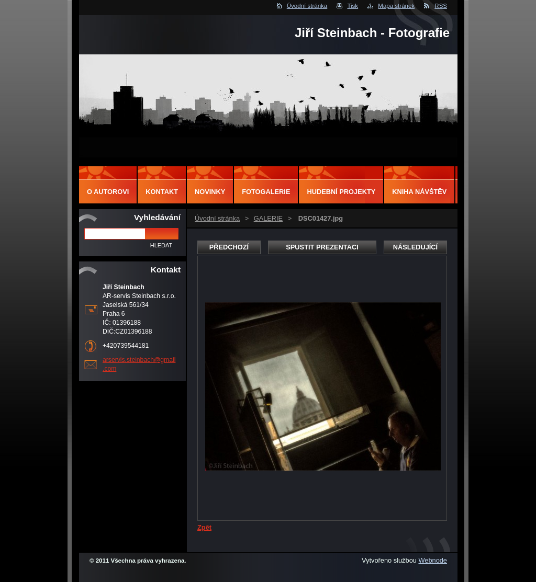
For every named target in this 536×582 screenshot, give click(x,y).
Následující (415, 247)
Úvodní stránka (307, 6)
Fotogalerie (266, 192)
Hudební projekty (341, 192)
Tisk (352, 6)
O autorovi (108, 192)
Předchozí (229, 247)
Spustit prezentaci (322, 247)
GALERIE (268, 218)
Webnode (432, 560)
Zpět (204, 527)
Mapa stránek (396, 6)
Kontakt (162, 192)
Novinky (210, 192)
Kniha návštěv (419, 192)
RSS (440, 6)
